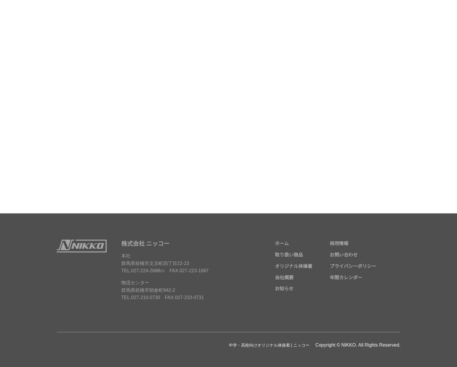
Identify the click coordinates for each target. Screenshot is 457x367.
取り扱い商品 (289, 255)
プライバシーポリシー (353, 266)
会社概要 (284, 277)
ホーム (282, 243)
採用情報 (339, 243)
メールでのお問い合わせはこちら (228, 160)
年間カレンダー (346, 277)
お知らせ (284, 288)
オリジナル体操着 (293, 266)
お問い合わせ (344, 255)
